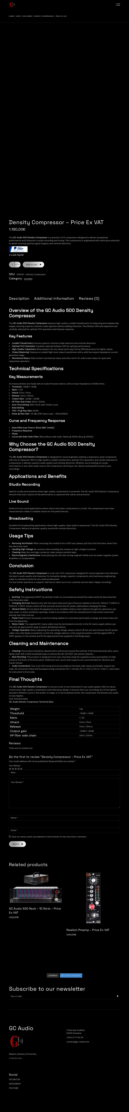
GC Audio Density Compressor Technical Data (31, 701)
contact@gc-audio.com (77, 1041)
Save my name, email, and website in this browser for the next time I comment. (49, 836)
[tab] (19, 298)
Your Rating (15, 765)
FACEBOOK (14, 1079)
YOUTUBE (13, 1088)
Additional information (54, 298)
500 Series (28, 279)
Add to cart (31, 264)
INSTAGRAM (14, 1083)
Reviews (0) (89, 298)
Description (19, 298)
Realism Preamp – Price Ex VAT (88, 930)
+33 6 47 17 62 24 (74, 1037)
